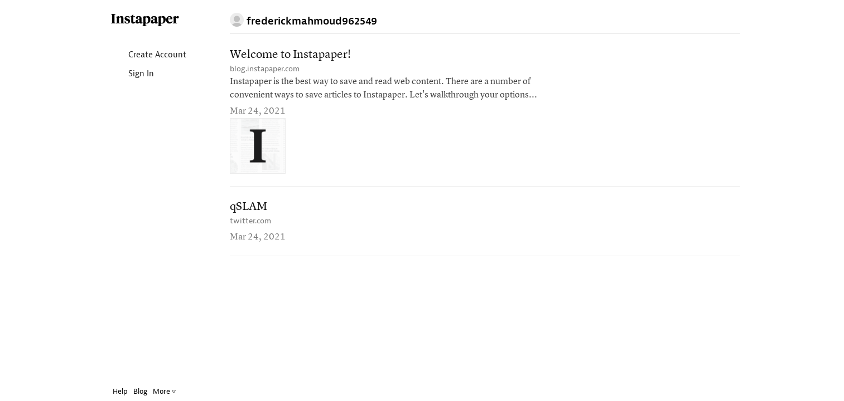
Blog (132, 391)
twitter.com (250, 221)
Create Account (140, 55)
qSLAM (248, 207)
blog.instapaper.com (265, 69)
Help (111, 391)
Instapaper (137, 20)
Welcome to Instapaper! (290, 55)
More (155, 391)
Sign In (124, 74)
